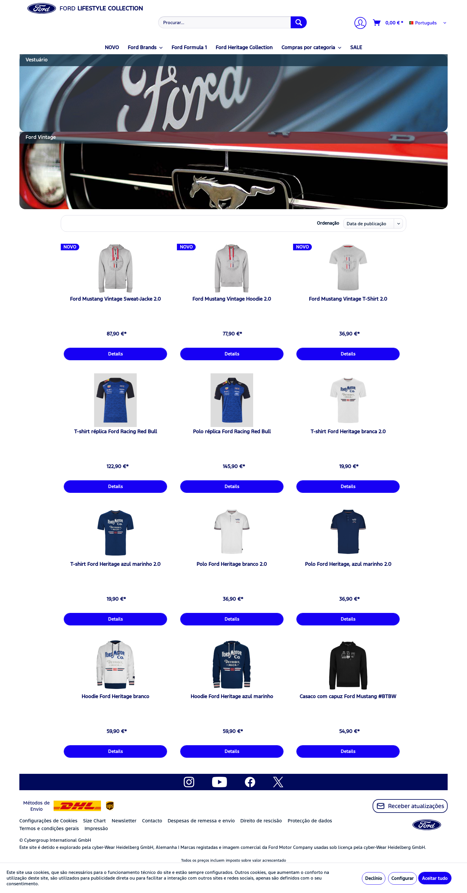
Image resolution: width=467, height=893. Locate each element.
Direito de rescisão (261, 821)
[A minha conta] (358, 23)
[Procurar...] (232, 22)
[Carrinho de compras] (388, 23)
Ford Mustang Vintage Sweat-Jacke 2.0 (115, 299)
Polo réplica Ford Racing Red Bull (232, 431)
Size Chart (94, 821)
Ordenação (328, 223)
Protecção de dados (310, 821)
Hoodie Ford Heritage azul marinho (232, 696)
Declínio (373, 878)
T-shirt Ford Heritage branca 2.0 (348, 431)
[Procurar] (299, 22)
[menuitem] (232, 22)
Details (115, 354)
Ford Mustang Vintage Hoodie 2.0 (231, 299)
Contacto (152, 821)
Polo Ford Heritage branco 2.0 (232, 564)
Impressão (96, 828)
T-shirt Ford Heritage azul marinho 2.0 (115, 564)
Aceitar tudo (435, 878)
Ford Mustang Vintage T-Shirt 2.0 (348, 299)
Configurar (402, 878)
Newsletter (124, 821)
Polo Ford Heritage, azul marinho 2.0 (348, 564)
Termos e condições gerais (49, 828)
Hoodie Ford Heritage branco (115, 696)
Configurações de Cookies (48, 821)
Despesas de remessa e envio (201, 821)
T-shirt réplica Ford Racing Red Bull (115, 431)
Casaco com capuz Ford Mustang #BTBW (348, 696)
